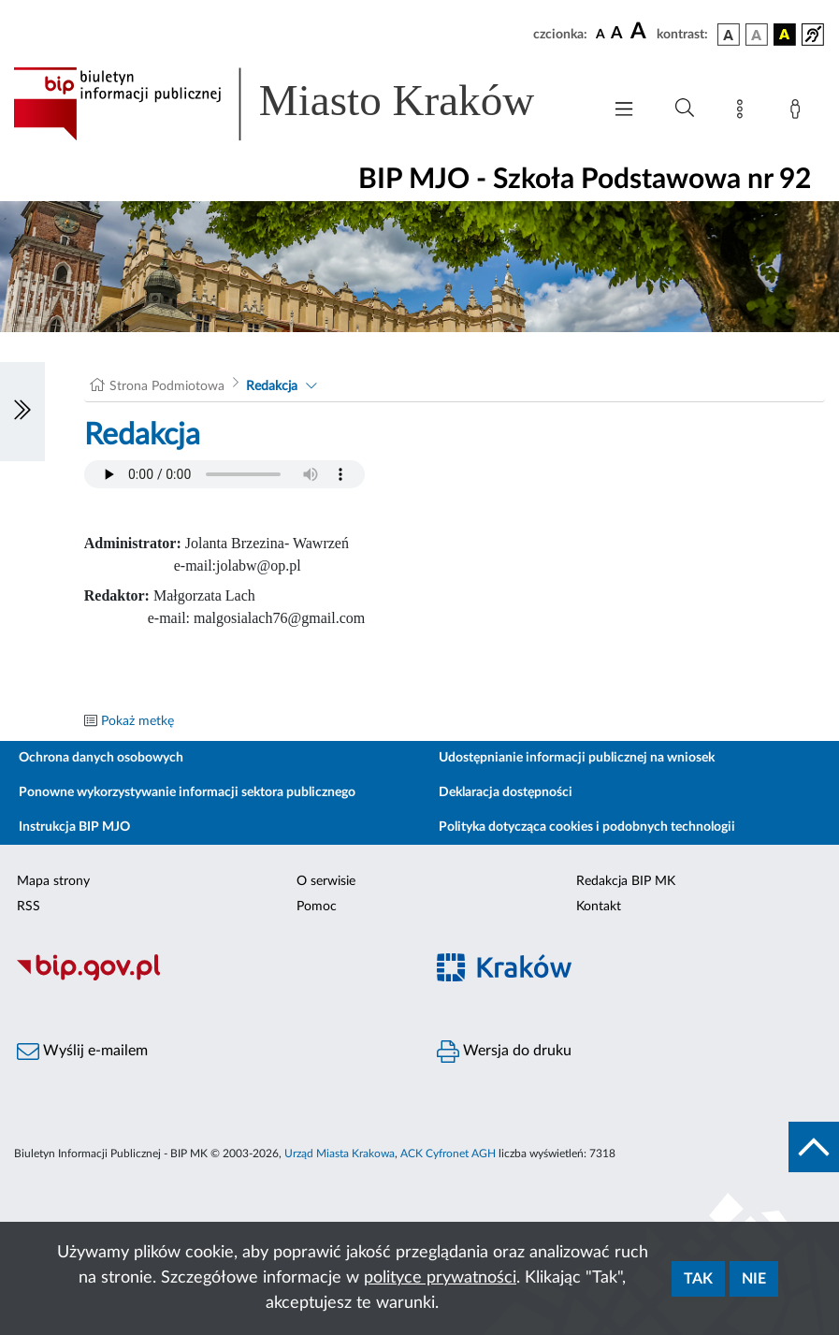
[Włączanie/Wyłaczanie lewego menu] (22, 411)
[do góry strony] (813, 1147)
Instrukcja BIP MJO (74, 827)
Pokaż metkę (137, 721)
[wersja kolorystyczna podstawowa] (728, 34)
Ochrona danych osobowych (101, 757)
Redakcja (271, 386)
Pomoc (317, 906)
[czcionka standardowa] (600, 33)
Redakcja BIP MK (625, 881)
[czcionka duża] (641, 32)
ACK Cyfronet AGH (448, 1153)
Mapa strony (53, 881)
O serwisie (326, 881)
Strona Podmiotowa (166, 386)
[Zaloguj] (798, 112)
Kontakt (598, 906)
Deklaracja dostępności (505, 792)
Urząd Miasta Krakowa (339, 1153)
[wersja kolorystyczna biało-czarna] (757, 34)
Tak (698, 1278)
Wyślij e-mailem (82, 1051)
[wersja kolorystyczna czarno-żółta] (785, 34)
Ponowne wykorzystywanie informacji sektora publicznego (187, 792)
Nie (754, 1278)
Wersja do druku (504, 1051)
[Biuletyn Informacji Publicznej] (210, 978)
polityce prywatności (440, 1278)
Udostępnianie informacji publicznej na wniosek (577, 757)
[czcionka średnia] (617, 34)
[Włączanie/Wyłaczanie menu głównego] (624, 110)
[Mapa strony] (743, 112)
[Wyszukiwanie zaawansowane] (684, 108)
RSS (28, 906)
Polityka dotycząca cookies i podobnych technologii (587, 827)
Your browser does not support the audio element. (224, 474)
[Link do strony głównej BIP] (298, 104)
